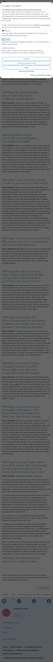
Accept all (26, 59)
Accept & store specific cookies (27, 63)
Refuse (26, 67)
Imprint (32, 75)
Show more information (26, 71)
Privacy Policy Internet (44, 75)
